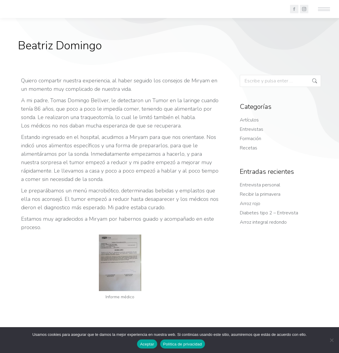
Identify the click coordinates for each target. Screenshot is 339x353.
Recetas (248, 148)
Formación (250, 138)
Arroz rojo (250, 203)
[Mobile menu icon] (324, 9)
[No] (331, 340)
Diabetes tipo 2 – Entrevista (269, 213)
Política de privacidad (182, 344)
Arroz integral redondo (263, 222)
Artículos (249, 120)
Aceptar (147, 344)
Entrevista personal (260, 185)
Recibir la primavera (260, 194)
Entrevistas (251, 129)
